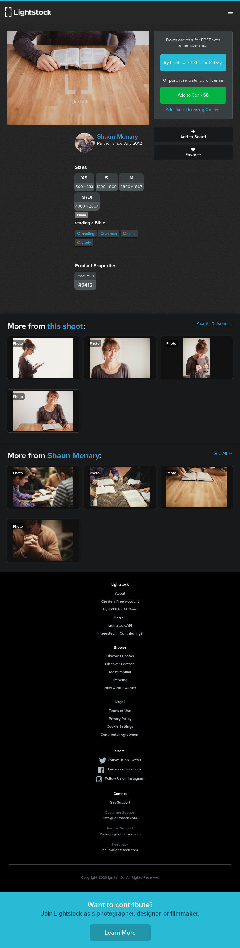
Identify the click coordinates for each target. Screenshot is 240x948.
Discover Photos (120, 655)
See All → (223, 453)
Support (120, 617)
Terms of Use (120, 710)
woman (109, 233)
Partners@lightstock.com (120, 834)
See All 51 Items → (215, 324)
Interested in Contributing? (120, 633)
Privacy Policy (120, 718)
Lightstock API (120, 625)
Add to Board (193, 134)
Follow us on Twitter (124, 759)
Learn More (120, 932)
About (120, 593)
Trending (120, 680)
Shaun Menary (117, 136)
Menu (230, 12)
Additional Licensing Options (193, 109)
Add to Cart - (193, 95)
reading (85, 233)
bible (129, 233)
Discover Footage (120, 663)
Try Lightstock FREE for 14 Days (193, 62)
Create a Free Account (120, 601)
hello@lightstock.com (120, 849)
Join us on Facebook (124, 769)
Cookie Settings (120, 726)
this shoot (65, 326)
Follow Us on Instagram (124, 778)
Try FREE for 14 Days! (120, 609)
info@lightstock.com (120, 818)
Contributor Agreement (120, 734)
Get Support (120, 802)
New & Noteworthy (120, 687)
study (84, 242)
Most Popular (120, 671)
